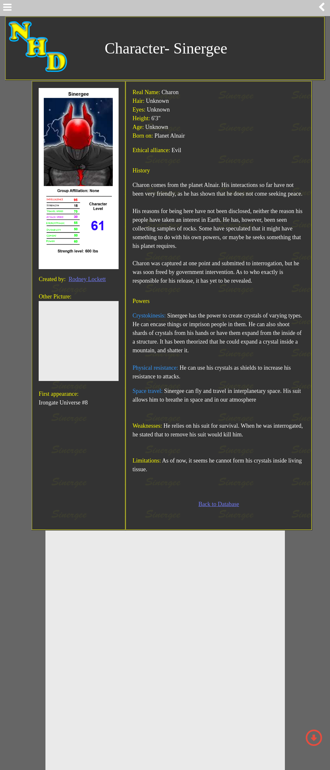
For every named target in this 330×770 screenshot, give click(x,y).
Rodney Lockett (87, 279)
